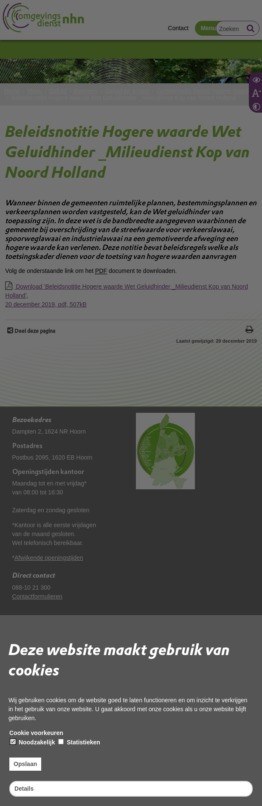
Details (24, 788)
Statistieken (79, 742)
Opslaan (25, 764)
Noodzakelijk (32, 742)
